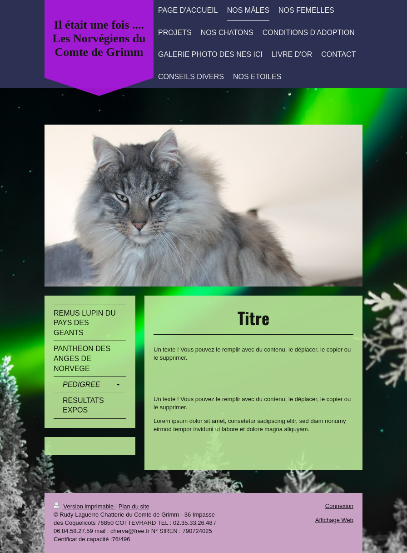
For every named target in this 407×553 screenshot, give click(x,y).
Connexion (339, 506)
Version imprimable (84, 506)
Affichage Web (334, 520)
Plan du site (134, 506)
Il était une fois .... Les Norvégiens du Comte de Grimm (98, 38)
